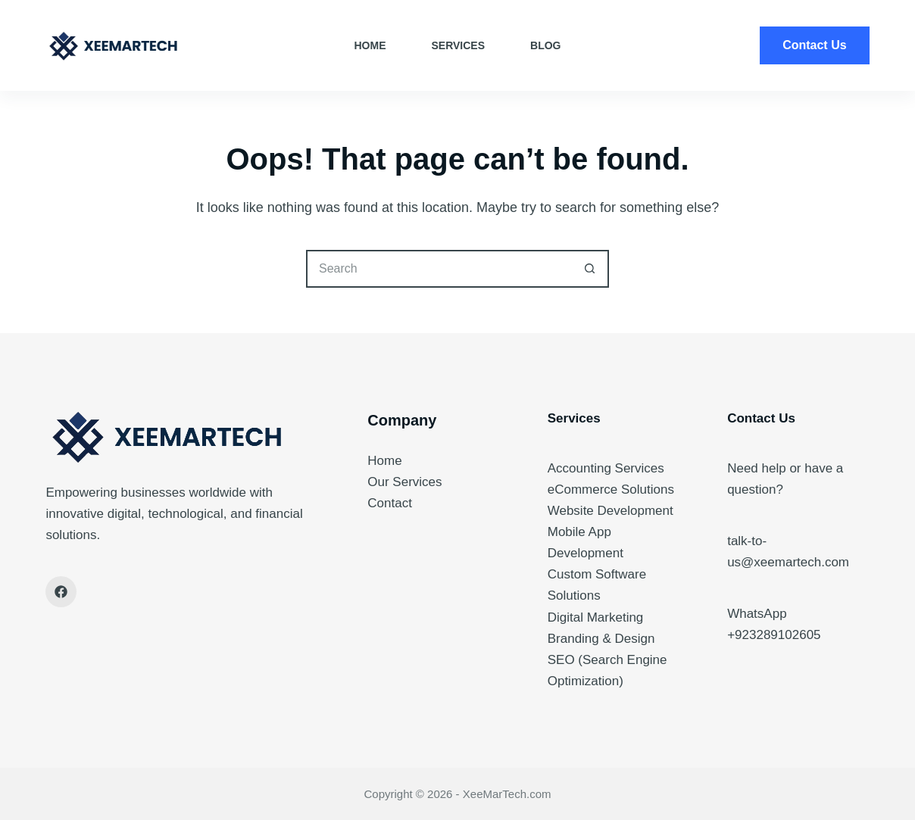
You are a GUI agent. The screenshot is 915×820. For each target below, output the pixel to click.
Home (370, 45)
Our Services (404, 482)
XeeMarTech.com (507, 793)
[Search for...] (438, 269)
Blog (545, 45)
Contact (389, 503)
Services (459, 45)
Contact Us (814, 45)
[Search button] (590, 269)
